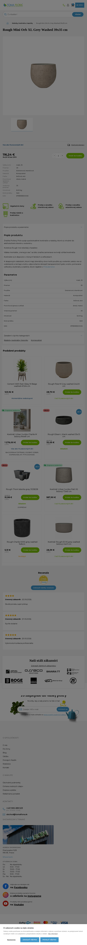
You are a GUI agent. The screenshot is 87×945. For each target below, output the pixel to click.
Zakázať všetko (30, 940)
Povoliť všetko (49, 940)
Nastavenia (11, 940)
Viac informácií (53, 934)
